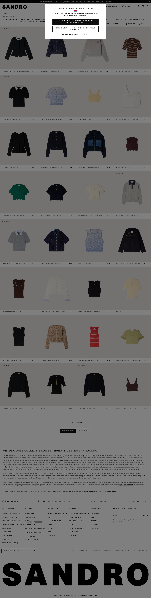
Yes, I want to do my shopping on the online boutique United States (75, 21)
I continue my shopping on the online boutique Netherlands (75, 29)
